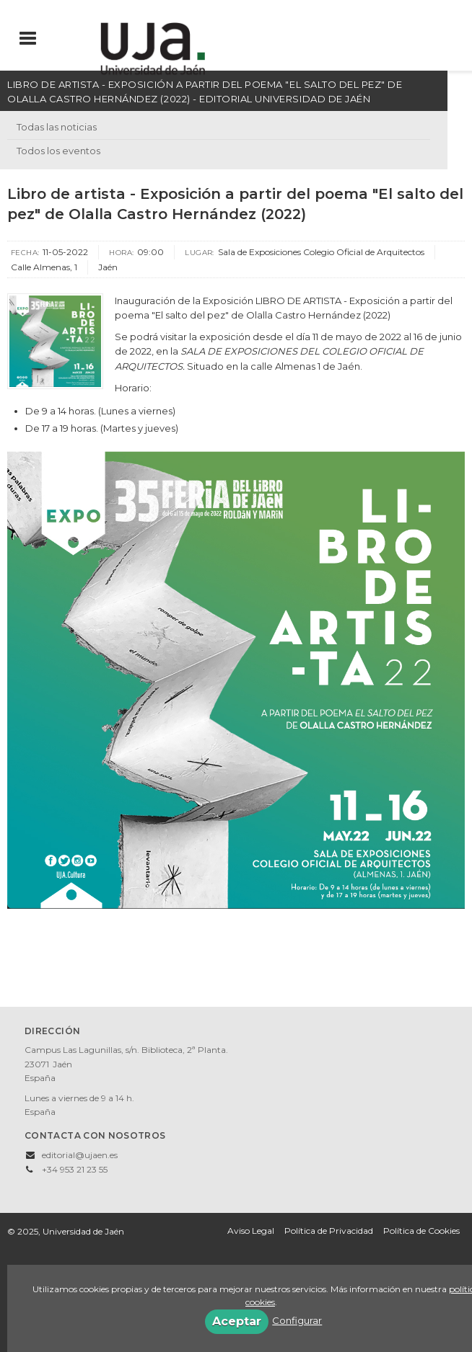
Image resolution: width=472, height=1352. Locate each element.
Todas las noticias (57, 127)
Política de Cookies (421, 1230)
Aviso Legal (250, 1230)
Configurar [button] (297, 1320)
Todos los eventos (58, 150)
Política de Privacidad (328, 1230)
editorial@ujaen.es (80, 1154)
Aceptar (236, 1321)
